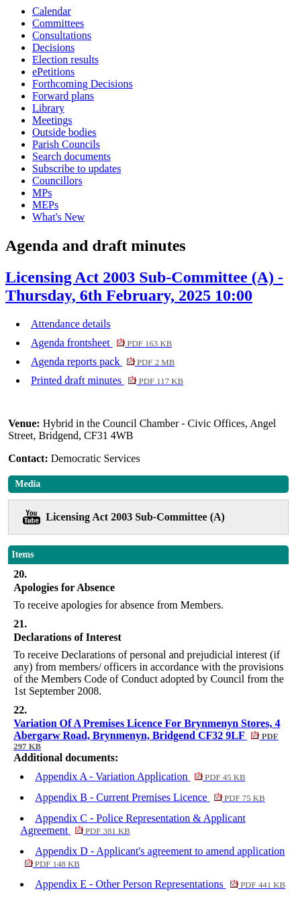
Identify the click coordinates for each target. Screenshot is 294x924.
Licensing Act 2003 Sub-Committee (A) (135, 517)
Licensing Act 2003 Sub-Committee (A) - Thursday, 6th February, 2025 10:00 (144, 286)
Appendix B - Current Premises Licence (149, 797)
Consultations (61, 35)
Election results (65, 59)
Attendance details (71, 324)
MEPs (45, 204)
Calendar (51, 11)
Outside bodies (64, 132)
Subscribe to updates (76, 168)
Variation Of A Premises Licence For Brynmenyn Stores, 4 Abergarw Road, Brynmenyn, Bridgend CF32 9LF (146, 734)
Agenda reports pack (103, 361)
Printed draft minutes (107, 380)
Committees (58, 23)
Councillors (57, 180)
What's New (58, 217)
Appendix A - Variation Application (140, 776)
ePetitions (53, 71)
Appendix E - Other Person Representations (160, 884)
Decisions (53, 47)
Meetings (52, 120)
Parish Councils (66, 144)
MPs (42, 192)
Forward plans (63, 96)
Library (48, 108)
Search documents (71, 156)
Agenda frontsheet (101, 342)
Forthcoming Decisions (82, 83)
